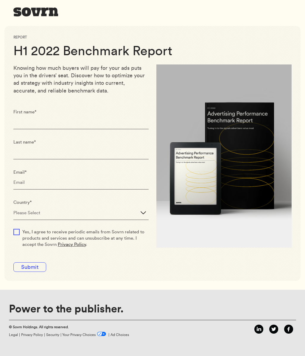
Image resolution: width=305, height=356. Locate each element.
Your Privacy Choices (79, 335)
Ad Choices (120, 335)
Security (52, 335)
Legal (13, 335)
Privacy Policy (72, 244)
